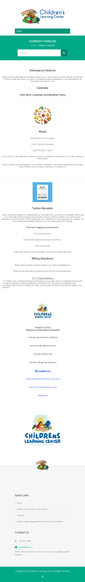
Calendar (20, 515)
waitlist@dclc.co (25, 547)
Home (33, 46)
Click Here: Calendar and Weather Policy (42, 94)
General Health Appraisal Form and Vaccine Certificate (40, 521)
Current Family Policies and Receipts (32, 509)
